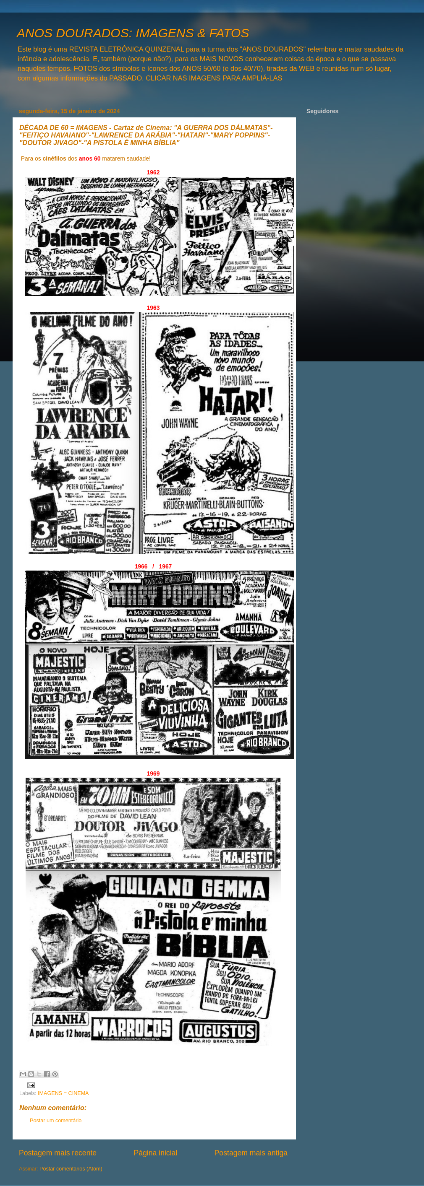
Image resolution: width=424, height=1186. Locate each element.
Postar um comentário (55, 1121)
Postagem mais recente (58, 1153)
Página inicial (155, 1153)
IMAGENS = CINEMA (63, 1093)
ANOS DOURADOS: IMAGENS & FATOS (133, 33)
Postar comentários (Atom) (70, 1169)
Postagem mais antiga (251, 1153)
